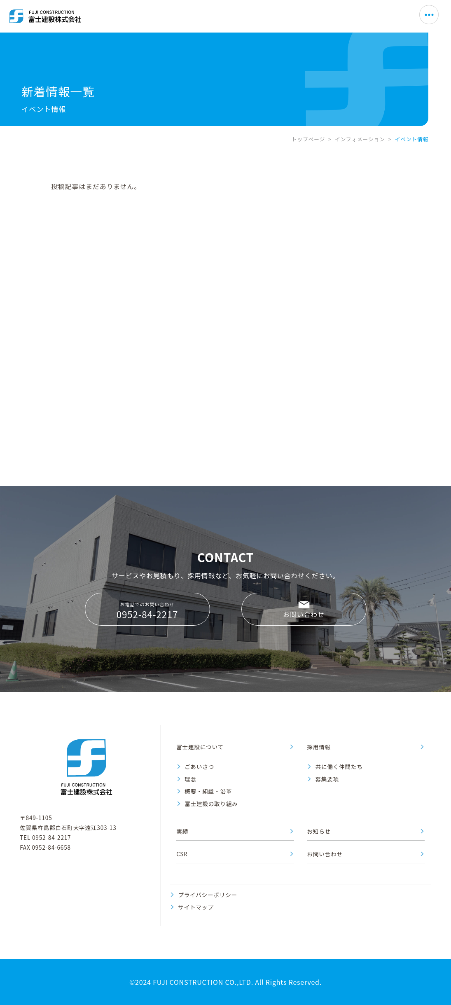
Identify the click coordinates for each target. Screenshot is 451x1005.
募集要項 (327, 779)
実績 (182, 831)
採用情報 (319, 747)
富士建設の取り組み (211, 803)
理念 (190, 779)
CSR (181, 854)
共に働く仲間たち (338, 766)
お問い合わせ (304, 614)
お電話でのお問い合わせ (147, 611)
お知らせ (318, 831)
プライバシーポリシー (207, 894)
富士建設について (200, 747)
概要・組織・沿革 (208, 791)
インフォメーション (360, 139)
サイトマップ (195, 907)
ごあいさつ (199, 766)
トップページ (308, 139)
